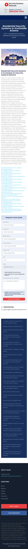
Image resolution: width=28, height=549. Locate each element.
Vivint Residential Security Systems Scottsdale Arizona (11, 211)
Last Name (6, 229)
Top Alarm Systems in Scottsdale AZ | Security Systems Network (13, 322)
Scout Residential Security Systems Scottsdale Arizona (11, 204)
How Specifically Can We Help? (11, 278)
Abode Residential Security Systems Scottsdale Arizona (11, 168)
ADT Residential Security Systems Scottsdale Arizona (11, 171)
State (4, 264)
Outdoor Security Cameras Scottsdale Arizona (12, 197)
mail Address (6, 236)
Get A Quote (14, 506)
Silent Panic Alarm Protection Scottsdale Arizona (13, 440)
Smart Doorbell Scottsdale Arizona (11, 209)
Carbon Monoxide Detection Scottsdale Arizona (13, 330)
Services (3, 493)
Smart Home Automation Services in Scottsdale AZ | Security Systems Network (12, 446)
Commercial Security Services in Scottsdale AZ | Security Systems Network (11, 337)
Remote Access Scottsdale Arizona (12, 400)
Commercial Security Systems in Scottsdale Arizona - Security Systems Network (13, 344)
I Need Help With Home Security (12, 272)
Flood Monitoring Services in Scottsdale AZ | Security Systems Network (13, 368)
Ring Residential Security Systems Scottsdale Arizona (11, 201)
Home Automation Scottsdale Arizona (12, 372)
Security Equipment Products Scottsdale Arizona (13, 424)
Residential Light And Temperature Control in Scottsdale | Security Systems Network (13, 405)
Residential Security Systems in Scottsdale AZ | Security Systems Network (14, 412)
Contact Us (4, 496)
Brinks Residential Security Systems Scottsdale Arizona (11, 180)
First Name (6, 222)
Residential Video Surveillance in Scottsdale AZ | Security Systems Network (11, 418)
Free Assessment (14, 513)
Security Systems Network (16, 544)
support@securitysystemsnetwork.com (15, 310)
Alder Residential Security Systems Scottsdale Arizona (11, 174)
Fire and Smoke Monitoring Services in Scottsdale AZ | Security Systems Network (13, 361)
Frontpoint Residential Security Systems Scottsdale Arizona (12, 191)
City (4, 257)
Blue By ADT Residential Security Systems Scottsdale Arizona (13, 177)
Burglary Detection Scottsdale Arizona (13, 326)
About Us (3, 488)
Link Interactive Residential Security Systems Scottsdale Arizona (11, 194)
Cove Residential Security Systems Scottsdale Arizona (11, 185)
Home (5, 33)
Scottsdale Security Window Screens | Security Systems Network (13, 435)
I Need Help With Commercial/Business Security (14, 275)
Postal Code (6, 250)
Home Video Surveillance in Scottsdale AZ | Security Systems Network (13, 382)
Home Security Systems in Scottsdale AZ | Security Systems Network (13, 376)
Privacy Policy (4, 498)
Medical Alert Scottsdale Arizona (11, 391)
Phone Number (7, 243)
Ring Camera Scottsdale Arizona (10, 199)
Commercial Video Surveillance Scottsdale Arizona (13, 350)
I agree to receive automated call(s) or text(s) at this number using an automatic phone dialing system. (14, 293)
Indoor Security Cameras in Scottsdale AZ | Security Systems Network (13, 387)
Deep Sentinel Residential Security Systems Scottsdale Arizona (13, 188)
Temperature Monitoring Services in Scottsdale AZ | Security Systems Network (12, 453)
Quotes (3, 491)
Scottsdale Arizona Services (16, 33)
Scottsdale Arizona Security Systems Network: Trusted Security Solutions (12, 429)
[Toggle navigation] (26, 17)
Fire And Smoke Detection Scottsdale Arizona (12, 355)
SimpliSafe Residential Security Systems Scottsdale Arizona (12, 207)
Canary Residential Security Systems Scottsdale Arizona (11, 182)
